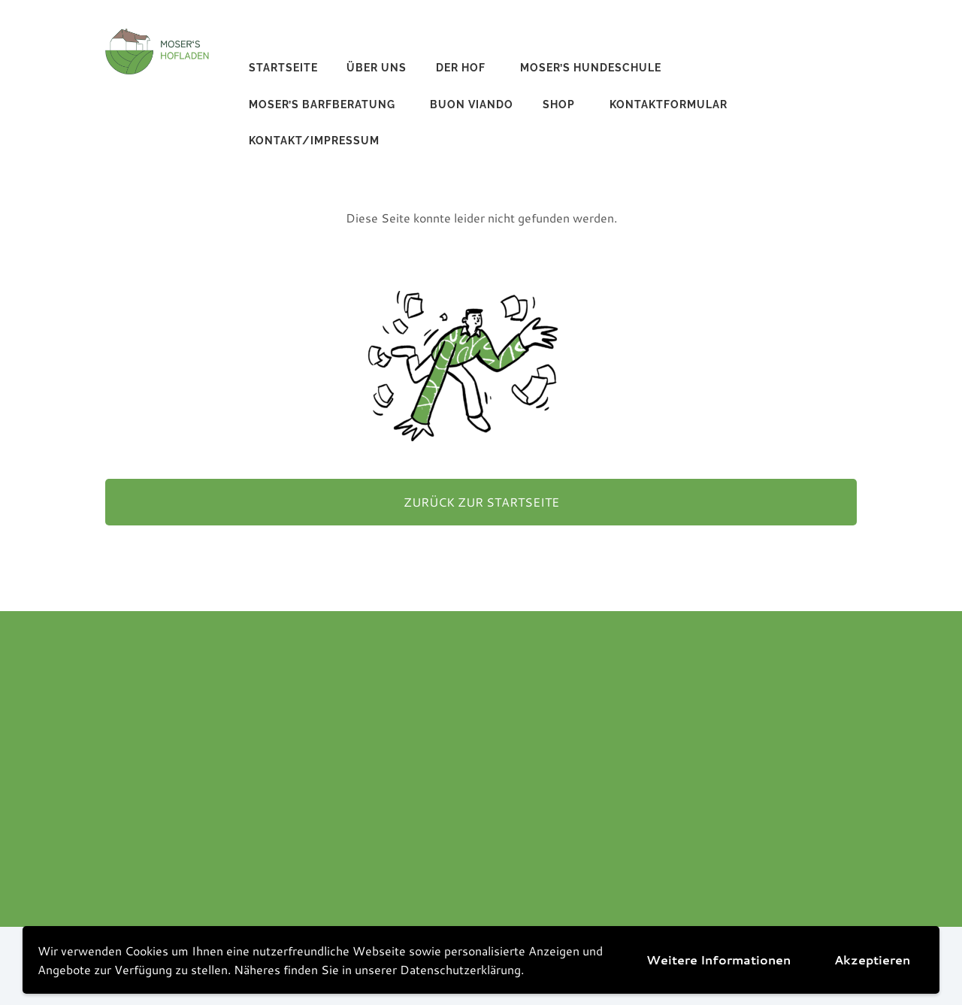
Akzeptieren (872, 959)
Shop (559, 104)
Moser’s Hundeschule (590, 68)
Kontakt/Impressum (314, 141)
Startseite (283, 68)
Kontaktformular (669, 104)
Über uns (376, 68)
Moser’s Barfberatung (322, 104)
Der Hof (461, 68)
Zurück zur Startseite (481, 501)
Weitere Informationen (718, 959)
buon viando (471, 104)
